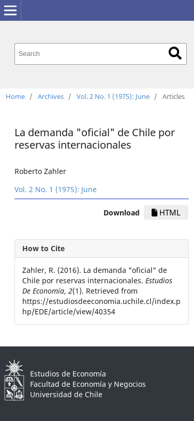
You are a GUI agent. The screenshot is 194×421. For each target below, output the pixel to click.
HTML (166, 212)
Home (15, 96)
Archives (51, 96)
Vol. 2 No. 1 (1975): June (113, 96)
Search (175, 53)
